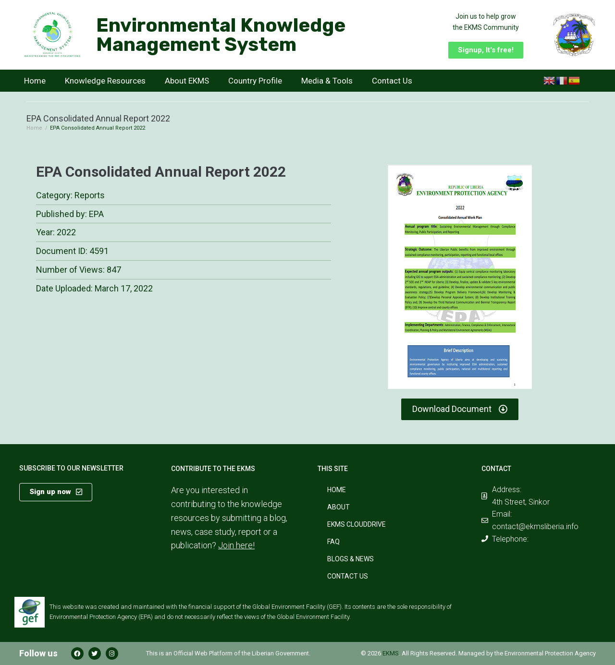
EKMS (390, 653)
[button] (485, 50)
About (338, 507)
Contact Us (392, 80)
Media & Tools (327, 80)
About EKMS (187, 80)
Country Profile (255, 80)
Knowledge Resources (105, 80)
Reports (89, 195)
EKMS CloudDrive (356, 524)
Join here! (236, 545)
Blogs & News (350, 559)
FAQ (333, 541)
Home (35, 80)
